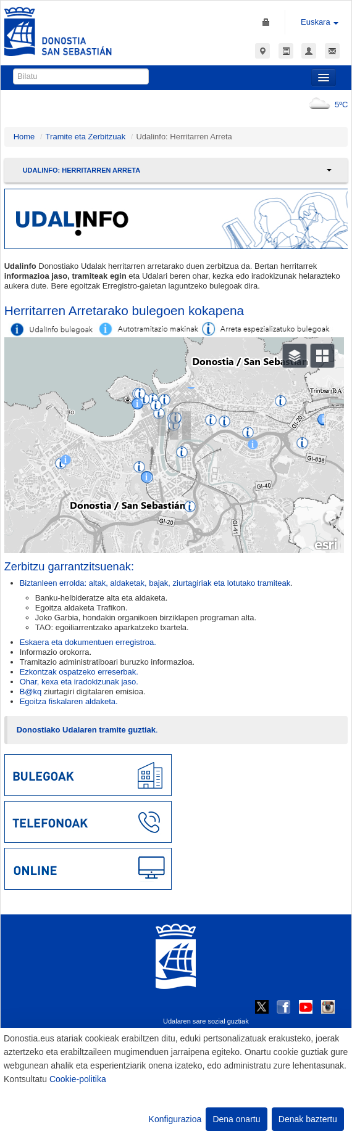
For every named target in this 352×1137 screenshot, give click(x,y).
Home (24, 136)
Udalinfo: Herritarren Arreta (81, 170)
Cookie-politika (77, 1079)
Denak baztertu (308, 1119)
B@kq (31, 691)
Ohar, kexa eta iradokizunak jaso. (79, 681)
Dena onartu (236, 1119)
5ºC (326, 104)
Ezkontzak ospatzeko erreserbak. (79, 671)
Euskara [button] (319, 22)
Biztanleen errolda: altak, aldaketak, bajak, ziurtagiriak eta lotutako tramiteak (155, 583)
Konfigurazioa (175, 1119)
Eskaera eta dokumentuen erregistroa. (88, 642)
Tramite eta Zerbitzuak (86, 136)
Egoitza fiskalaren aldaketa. (69, 701)
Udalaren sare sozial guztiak (206, 1021)
